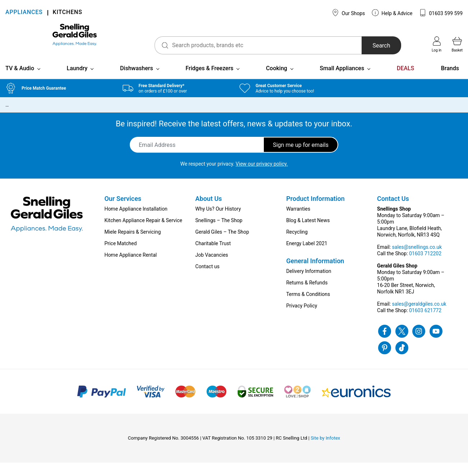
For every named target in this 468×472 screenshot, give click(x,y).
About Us (208, 208)
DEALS (405, 77)
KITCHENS (67, 12)
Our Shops (348, 12)
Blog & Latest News (308, 230)
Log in (436, 44)
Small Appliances (342, 77)
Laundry (77, 77)
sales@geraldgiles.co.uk (419, 313)
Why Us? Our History (218, 218)
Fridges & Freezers (209, 77)
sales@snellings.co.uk (417, 256)
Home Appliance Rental (130, 264)
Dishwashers (136, 77)
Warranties (298, 218)
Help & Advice (392, 12)
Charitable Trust (213, 253)
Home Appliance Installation (135, 218)
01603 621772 (425, 320)
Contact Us (393, 208)
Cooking (276, 77)
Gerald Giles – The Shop (222, 241)
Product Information (315, 208)
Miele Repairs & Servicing (132, 241)
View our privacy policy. (262, 173)
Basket (457, 44)
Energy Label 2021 (306, 253)
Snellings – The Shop (218, 230)
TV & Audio (19, 77)
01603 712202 (425, 263)
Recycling (297, 241)
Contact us (207, 276)
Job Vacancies (211, 264)
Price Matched (120, 253)
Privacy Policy (301, 315)
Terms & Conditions (308, 303)
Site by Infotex (325, 447)
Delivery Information (308, 280)
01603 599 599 (441, 12)
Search (367, 45)
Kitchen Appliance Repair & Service (143, 230)
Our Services (122, 208)
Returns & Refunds (306, 292)
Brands (450, 77)
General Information (315, 270)
